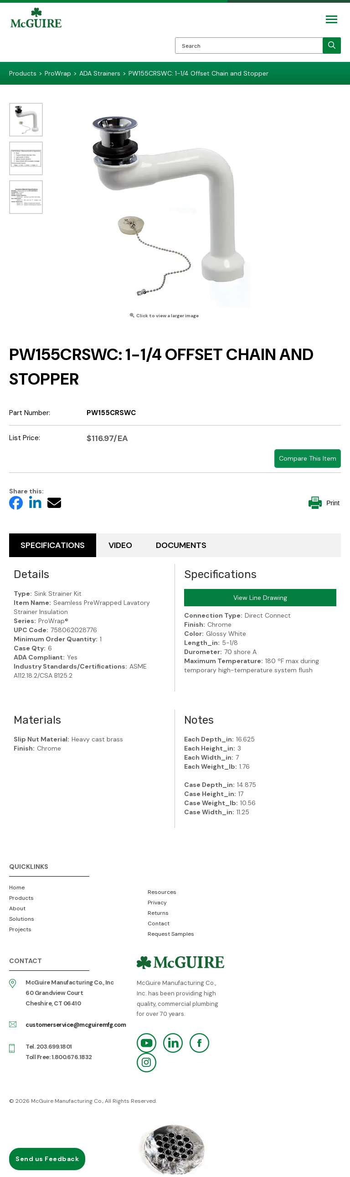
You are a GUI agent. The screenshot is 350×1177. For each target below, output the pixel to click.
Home (17, 887)
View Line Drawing (260, 598)
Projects (20, 929)
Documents (181, 545)
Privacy (157, 902)
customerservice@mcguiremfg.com (76, 1025)
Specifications (53, 545)
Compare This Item (307, 458)
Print (324, 503)
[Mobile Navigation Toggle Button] (331, 19)
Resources (162, 892)
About (17, 908)
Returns (158, 913)
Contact (159, 923)
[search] (332, 45)
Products (21, 898)
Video (120, 545)
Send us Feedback (47, 1159)
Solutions (21, 919)
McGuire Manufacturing (36, 34)
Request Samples (171, 934)
